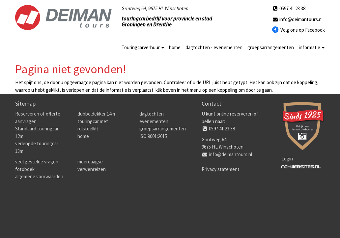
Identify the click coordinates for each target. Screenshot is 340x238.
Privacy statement (221, 169)
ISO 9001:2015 (153, 136)
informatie (312, 47)
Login (287, 158)
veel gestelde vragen (36, 161)
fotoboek (25, 169)
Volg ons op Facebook (298, 30)
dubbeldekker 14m (96, 114)
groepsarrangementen (270, 47)
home (175, 47)
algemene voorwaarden (39, 176)
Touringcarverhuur (143, 47)
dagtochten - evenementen (213, 47)
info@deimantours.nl (297, 19)
